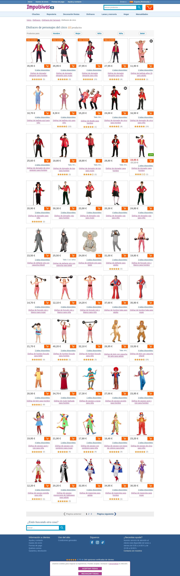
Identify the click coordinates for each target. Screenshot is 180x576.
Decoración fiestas (71, 14)
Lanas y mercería (109, 14)
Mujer (78, 33)
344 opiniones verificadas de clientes (99, 560)
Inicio (30, 2)
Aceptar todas (90, 569)
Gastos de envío (42, 2)
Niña (121, 33)
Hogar (126, 14)
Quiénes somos (35, 548)
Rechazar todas (90, 574)
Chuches (36, 14)
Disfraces (90, 14)
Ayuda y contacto (74, 2)
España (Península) (140, 2)
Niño (99, 33)
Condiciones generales (67, 540)
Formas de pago (58, 2)
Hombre (56, 33)
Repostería (51, 14)
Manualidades (142, 14)
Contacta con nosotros (133, 551)
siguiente (106, 514)
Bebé (142, 33)
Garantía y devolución (38, 551)
